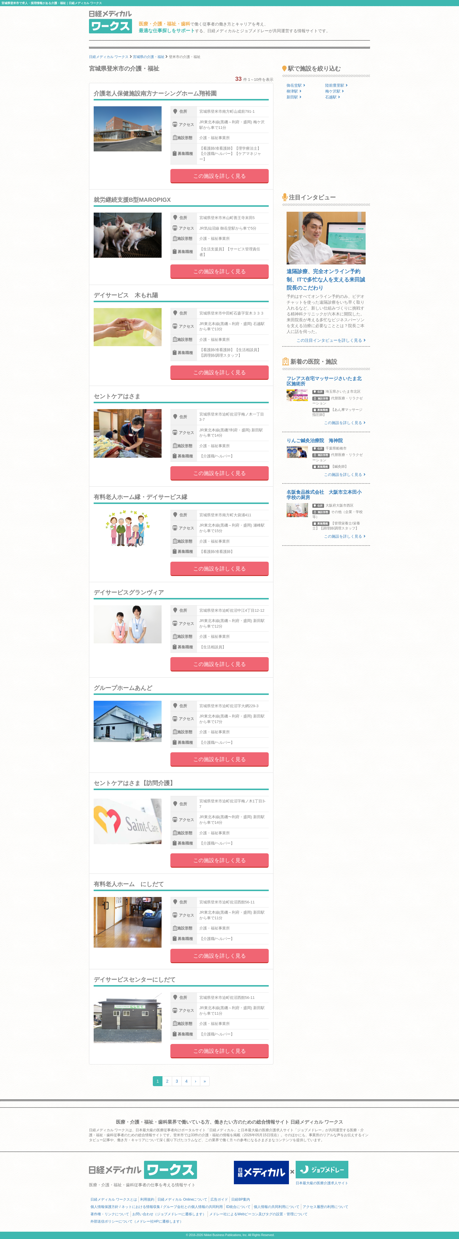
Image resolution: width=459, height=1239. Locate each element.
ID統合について (238, 1207)
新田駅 (294, 97)
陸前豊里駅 (336, 85)
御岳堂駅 (296, 85)
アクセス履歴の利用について (325, 1207)
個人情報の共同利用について (276, 1207)
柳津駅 (294, 91)
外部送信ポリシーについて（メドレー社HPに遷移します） (136, 1221)
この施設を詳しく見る (219, 176)
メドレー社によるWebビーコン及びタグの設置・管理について (258, 1214)
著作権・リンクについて (109, 1214)
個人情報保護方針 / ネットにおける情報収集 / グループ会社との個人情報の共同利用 (156, 1207)
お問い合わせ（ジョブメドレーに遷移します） (169, 1214)
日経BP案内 (240, 1199)
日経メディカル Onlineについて (182, 1199)
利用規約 (147, 1199)
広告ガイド (219, 1199)
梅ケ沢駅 (334, 91)
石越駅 (332, 97)
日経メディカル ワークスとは (113, 1199)
